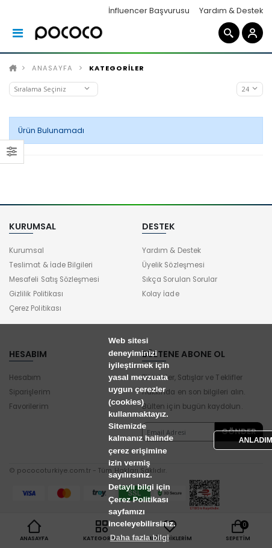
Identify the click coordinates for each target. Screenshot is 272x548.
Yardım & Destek (231, 10)
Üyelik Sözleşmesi (173, 265)
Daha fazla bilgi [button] (139, 537)
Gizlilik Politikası (36, 294)
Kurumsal (26, 250)
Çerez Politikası (35, 308)
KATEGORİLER (116, 68)
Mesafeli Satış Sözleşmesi (54, 279)
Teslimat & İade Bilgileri (51, 265)
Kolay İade (160, 294)
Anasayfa (52, 68)
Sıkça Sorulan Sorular (179, 279)
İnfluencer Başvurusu (149, 10)
